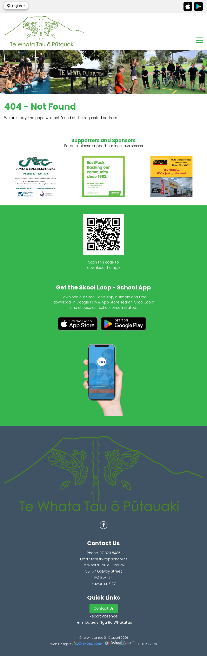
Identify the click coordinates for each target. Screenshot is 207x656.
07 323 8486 (110, 553)
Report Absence (103, 616)
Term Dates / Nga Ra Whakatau (103, 622)
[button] (16, 6)
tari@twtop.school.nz (109, 559)
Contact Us (104, 608)
